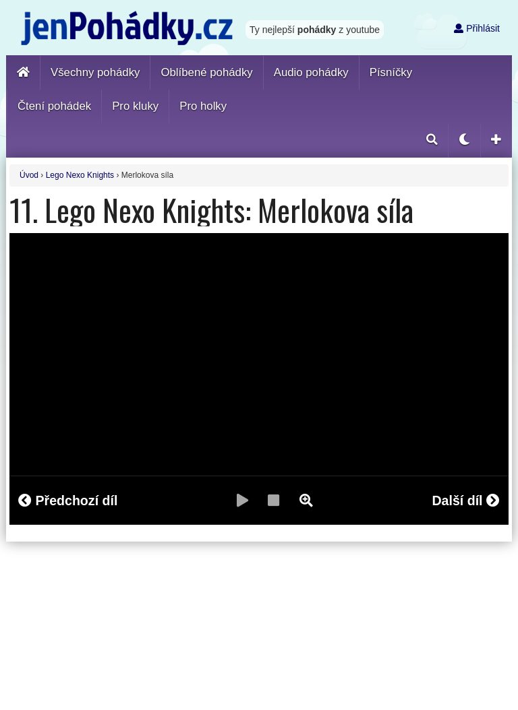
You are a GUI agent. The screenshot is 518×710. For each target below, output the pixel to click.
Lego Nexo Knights (80, 175)
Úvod (29, 175)
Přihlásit (477, 28)
